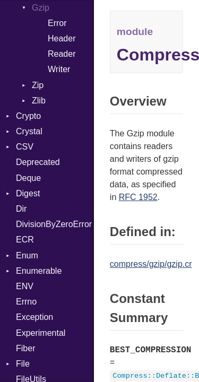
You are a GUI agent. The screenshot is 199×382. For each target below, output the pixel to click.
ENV (24, 286)
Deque (28, 178)
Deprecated (38, 162)
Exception (34, 317)
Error (57, 23)
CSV (24, 146)
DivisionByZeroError (54, 224)
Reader (61, 53)
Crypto (28, 115)
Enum (27, 255)
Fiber (25, 348)
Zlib (39, 100)
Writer (59, 69)
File (23, 363)
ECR (25, 239)
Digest (28, 193)
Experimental (40, 332)
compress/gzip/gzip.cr (151, 263)
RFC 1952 (138, 197)
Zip (38, 85)
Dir (21, 208)
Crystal (29, 131)
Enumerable (39, 270)
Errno (26, 301)
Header (61, 38)
